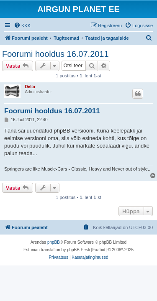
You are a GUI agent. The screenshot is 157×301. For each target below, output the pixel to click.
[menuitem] (22, 25)
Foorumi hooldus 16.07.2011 (55, 54)
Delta (30, 86)
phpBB (53, 242)
